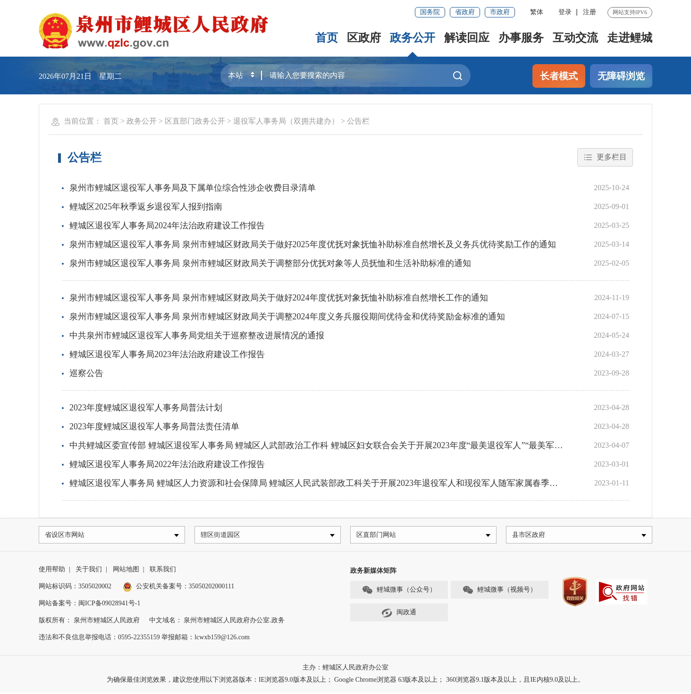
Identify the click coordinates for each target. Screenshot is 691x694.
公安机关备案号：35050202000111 (179, 588)
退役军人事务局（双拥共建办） (286, 121)
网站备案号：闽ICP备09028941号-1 (89, 605)
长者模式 (559, 76)
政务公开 (412, 38)
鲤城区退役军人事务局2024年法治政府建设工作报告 (167, 225)
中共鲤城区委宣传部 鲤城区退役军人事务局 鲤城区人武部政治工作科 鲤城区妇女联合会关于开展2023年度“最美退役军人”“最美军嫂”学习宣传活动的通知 (356, 445)
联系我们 (163, 571)
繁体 (536, 12)
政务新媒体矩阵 (373, 573)
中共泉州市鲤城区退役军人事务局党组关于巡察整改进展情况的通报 (196, 335)
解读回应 (466, 38)
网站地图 (126, 571)
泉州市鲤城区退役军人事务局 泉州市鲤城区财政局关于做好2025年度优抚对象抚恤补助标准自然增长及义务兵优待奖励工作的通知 (312, 244)
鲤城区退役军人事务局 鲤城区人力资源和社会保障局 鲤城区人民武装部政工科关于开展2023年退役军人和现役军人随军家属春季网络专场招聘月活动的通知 (360, 483)
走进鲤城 (629, 38)
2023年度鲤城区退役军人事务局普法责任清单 (154, 426)
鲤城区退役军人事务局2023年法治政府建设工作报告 (167, 354)
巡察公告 (86, 373)
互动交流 (575, 38)
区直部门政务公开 (195, 121)
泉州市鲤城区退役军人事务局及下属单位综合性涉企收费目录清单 (192, 187)
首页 (326, 38)
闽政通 (398, 615)
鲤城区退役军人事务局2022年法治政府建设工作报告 (167, 464)
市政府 (500, 12)
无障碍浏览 (621, 76)
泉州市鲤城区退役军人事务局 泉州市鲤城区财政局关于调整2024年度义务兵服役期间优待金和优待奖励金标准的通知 (287, 316)
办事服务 (521, 38)
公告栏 (358, 121)
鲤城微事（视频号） (499, 592)
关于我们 (89, 571)
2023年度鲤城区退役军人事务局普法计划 (145, 407)
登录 (565, 12)
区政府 (364, 38)
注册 (589, 12)
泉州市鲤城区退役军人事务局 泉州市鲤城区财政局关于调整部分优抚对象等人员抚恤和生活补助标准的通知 (270, 263)
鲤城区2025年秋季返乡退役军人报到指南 (145, 206)
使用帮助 (52, 571)
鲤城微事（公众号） (399, 592)
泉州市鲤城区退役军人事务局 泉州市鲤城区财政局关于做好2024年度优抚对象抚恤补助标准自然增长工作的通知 (278, 297)
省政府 (465, 12)
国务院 (430, 12)
